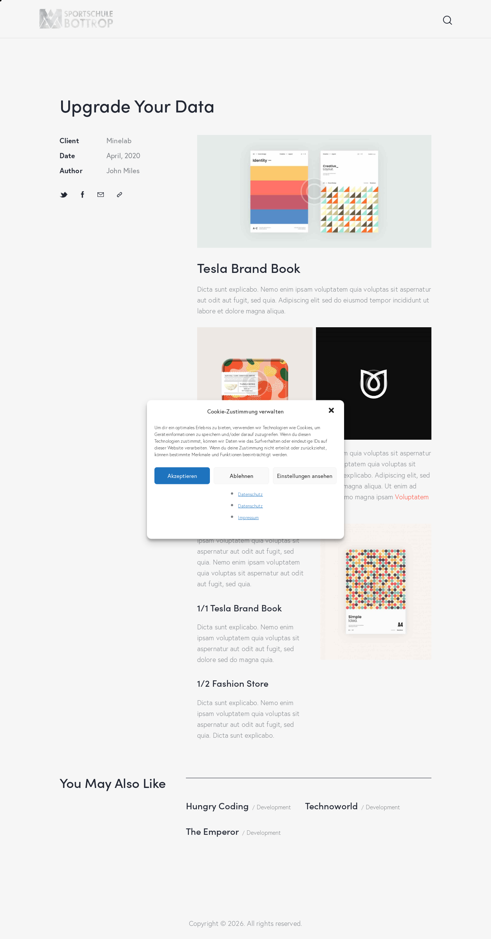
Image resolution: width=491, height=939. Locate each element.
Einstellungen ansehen (304, 475)
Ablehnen (241, 475)
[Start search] (447, 20)
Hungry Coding (217, 805)
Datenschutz (250, 494)
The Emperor (212, 831)
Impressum (248, 517)
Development (274, 807)
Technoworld (331, 805)
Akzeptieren (182, 475)
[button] (332, 411)
